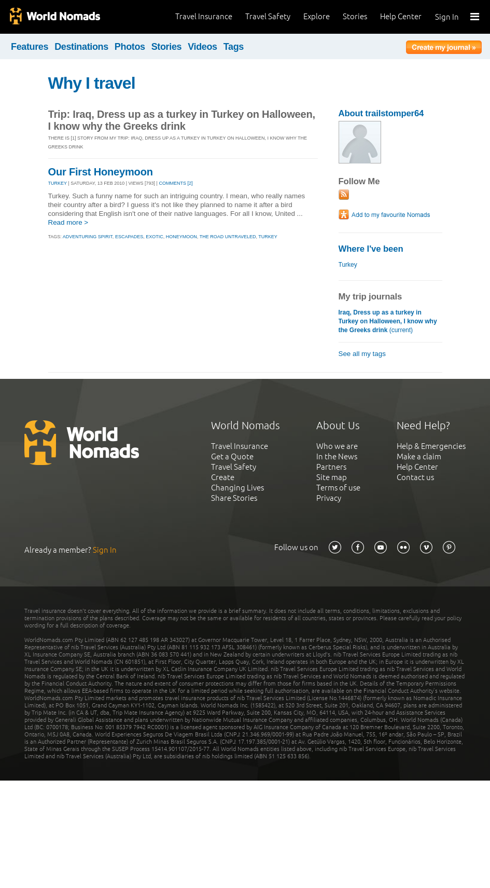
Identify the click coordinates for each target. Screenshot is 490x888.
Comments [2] (175, 183)
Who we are (337, 446)
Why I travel (91, 83)
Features (29, 47)
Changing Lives (237, 487)
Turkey (348, 264)
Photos (130, 47)
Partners (331, 466)
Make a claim (419, 456)
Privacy (328, 498)
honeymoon (181, 236)
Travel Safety (267, 16)
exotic (154, 236)
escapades (129, 236)
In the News (336, 456)
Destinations (81, 47)
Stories (355, 16)
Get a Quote (232, 456)
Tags (233, 47)
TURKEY (57, 183)
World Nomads (54, 17)
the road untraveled (228, 236)
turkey (267, 236)
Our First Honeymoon (100, 171)
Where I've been (371, 249)
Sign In (447, 16)
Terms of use (338, 487)
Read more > (68, 222)
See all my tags (362, 354)
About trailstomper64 (381, 113)
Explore (316, 16)
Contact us (415, 477)
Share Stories (234, 498)
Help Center (401, 16)
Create (222, 477)
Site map (331, 477)
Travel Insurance (203, 16)
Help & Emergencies (431, 446)
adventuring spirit (88, 236)
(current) (388, 321)
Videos (202, 47)
